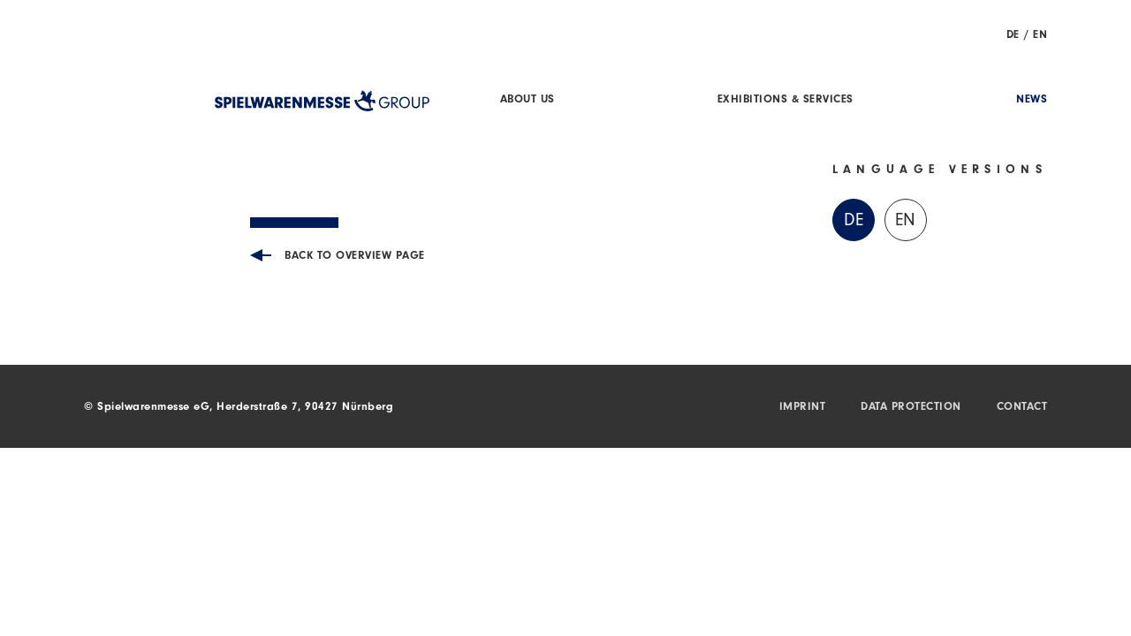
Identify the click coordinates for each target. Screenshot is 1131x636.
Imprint (802, 407)
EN (1040, 36)
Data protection (911, 407)
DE (1013, 36)
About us (527, 100)
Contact (1022, 407)
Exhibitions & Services (785, 100)
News (1031, 100)
